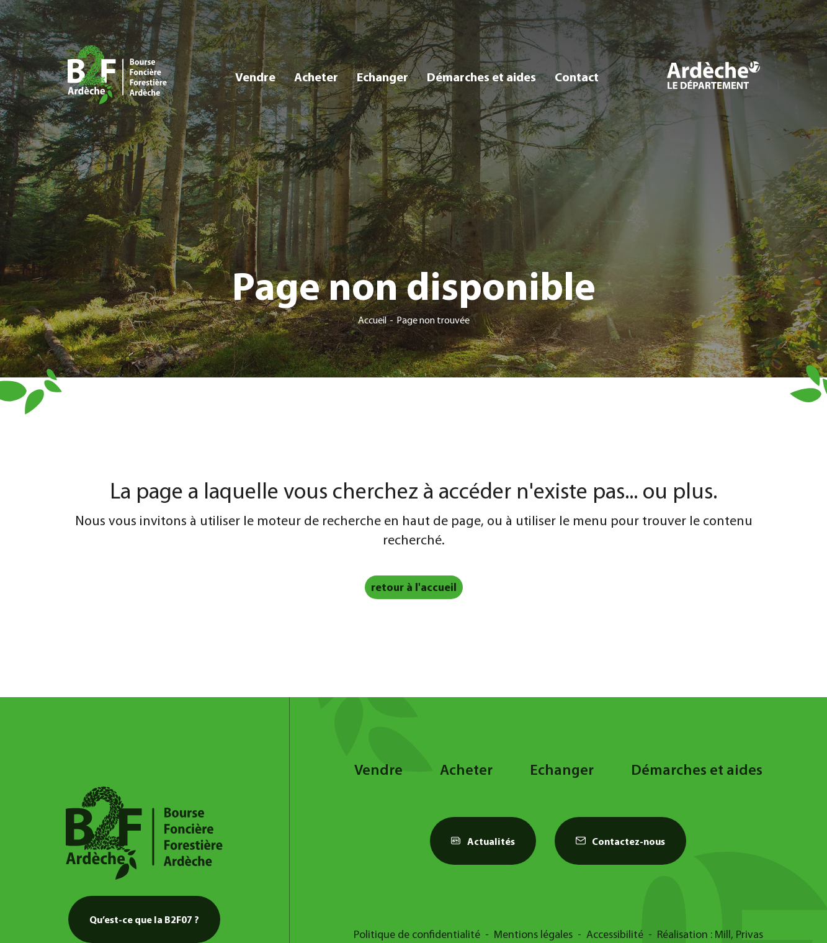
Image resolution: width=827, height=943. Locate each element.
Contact (577, 76)
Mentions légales (533, 934)
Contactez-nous (620, 841)
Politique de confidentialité (417, 934)
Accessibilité (614, 934)
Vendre (255, 76)
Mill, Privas (739, 934)
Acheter (316, 76)
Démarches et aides (481, 76)
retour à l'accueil (414, 587)
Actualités (483, 841)
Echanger (382, 76)
